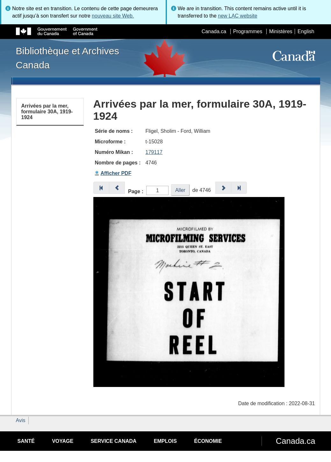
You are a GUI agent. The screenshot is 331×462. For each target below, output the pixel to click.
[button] (101, 188)
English (306, 31)
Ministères (280, 31)
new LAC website (237, 16)
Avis (20, 420)
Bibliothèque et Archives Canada (67, 57)
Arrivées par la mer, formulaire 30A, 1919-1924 (47, 111)
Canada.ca (214, 31)
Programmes (248, 31)
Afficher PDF (116, 173)
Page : (135, 191)
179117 (154, 152)
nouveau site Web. (113, 16)
